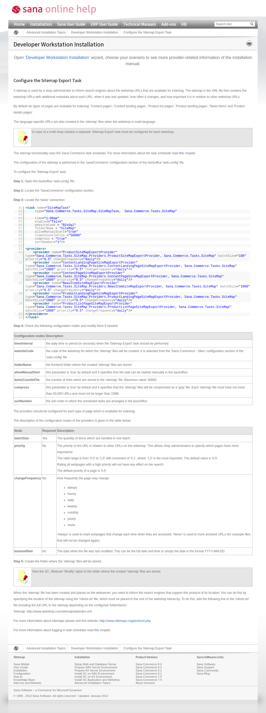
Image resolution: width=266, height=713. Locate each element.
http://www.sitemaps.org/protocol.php (125, 621)
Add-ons (168, 24)
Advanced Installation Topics (46, 32)
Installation (41, 24)
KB (184, 24)
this (181, 153)
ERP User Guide (104, 24)
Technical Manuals (139, 24)
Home (19, 24)
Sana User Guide (71, 24)
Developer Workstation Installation (94, 32)
